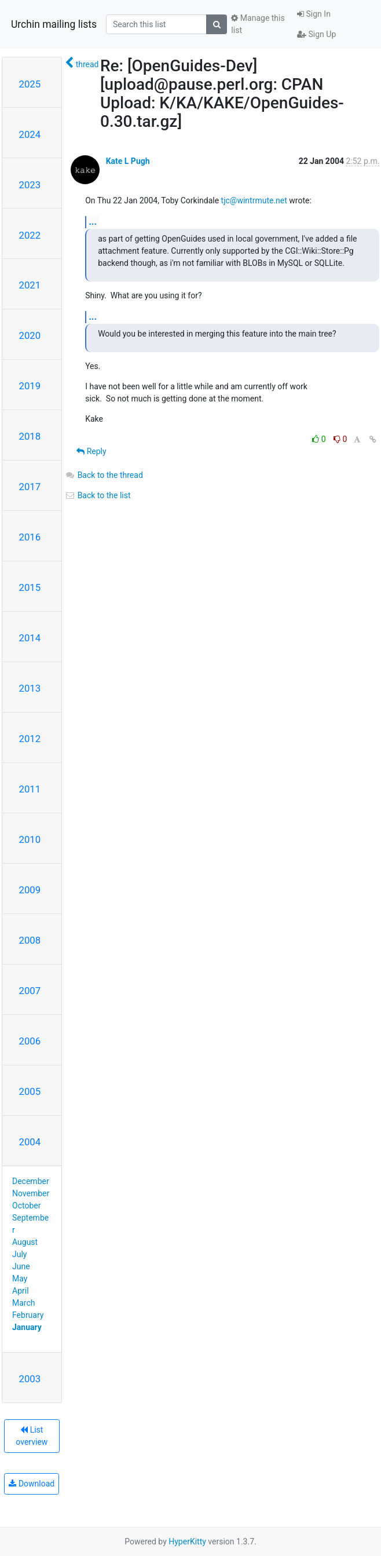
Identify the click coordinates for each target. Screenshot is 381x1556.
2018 (30, 436)
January (27, 1327)
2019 (30, 386)
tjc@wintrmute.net (254, 200)
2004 (30, 1142)
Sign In (314, 14)
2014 (30, 638)
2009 (30, 890)
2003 (30, 1379)
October (26, 1205)
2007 (30, 990)
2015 (30, 587)
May (19, 1278)
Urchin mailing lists (54, 24)
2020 (30, 335)
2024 (30, 134)
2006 (30, 1041)
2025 (30, 84)
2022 (30, 235)
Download (31, 1483)
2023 (30, 185)
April (20, 1290)
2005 (30, 1091)
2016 (30, 537)
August (25, 1242)
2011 (30, 789)
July (19, 1254)
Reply (91, 451)
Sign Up (316, 34)
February (27, 1315)
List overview (31, 1436)
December (30, 1181)
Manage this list (257, 24)
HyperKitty (187, 1541)
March (23, 1302)
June (21, 1266)
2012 (30, 738)
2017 (30, 486)
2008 (30, 940)
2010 (30, 839)
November (30, 1193)
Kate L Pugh (128, 161)
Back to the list (97, 495)
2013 (30, 688)
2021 (30, 285)
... (93, 221)
